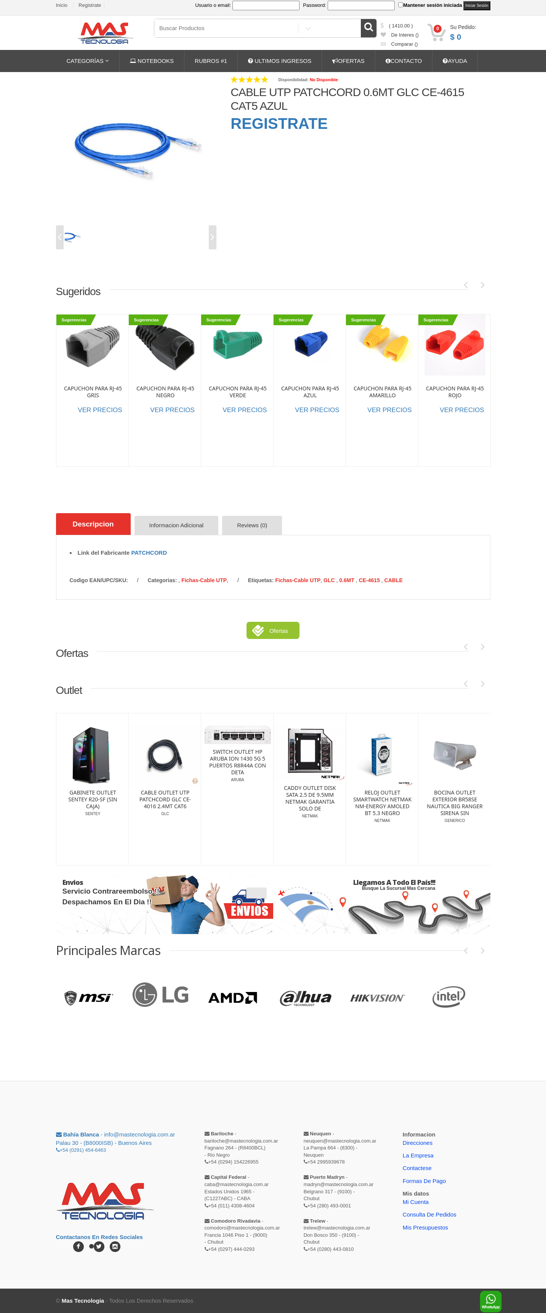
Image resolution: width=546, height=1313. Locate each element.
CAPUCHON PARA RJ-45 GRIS (93, 392)
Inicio (61, 5)
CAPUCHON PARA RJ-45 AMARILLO (383, 392)
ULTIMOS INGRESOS (279, 61)
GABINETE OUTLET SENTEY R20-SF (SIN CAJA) (165, 799)
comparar (399, 44)
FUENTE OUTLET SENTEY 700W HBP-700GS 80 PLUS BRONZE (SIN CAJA (92, 779)
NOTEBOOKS (152, 61)
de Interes (400, 35)
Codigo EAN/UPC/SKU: (99, 580)
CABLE (393, 580)
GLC (329, 580)
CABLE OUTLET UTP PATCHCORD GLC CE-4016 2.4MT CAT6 (237, 799)
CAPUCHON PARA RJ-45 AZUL (310, 392)
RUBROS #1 (211, 61)
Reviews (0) (252, 525)
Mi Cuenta (416, 1201)
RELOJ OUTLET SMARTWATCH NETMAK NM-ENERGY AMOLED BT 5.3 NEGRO (455, 803)
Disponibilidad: (293, 79)
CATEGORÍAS (88, 61)
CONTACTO (404, 61)
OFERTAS (348, 61)
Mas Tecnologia (83, 1300)
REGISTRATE (279, 123)
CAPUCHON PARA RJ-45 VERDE (238, 392)
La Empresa (418, 1155)
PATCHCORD (149, 552)
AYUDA (455, 61)
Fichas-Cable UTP (204, 580)
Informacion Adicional (176, 525)
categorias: (162, 580)
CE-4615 (370, 580)
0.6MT (347, 580)
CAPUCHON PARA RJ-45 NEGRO (165, 392)
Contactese (417, 1168)
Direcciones (417, 1142)
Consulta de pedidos (429, 1214)
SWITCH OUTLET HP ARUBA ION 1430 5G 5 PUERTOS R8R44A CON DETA (310, 762)
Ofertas (278, 631)
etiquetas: (261, 580)
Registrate (89, 5)
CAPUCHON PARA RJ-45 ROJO (455, 392)
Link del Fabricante (104, 552)
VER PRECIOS (100, 410)
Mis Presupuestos (425, 1227)
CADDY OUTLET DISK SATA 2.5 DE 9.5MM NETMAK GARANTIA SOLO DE (382, 798)
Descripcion (93, 524)
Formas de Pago (424, 1181)
